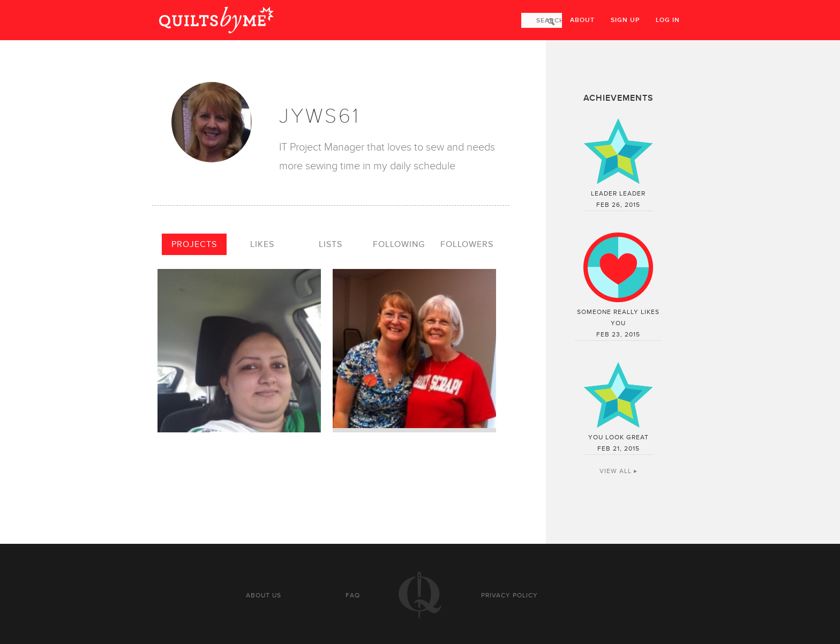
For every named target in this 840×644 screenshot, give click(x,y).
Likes (262, 244)
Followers (466, 244)
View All (615, 471)
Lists (330, 244)
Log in (668, 20)
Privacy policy (509, 595)
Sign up (625, 20)
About (582, 20)
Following (399, 244)
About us (263, 595)
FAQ (353, 595)
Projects (194, 244)
